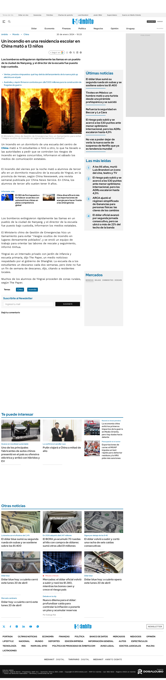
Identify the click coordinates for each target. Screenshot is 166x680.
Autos (122, 641)
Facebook (10, 626)
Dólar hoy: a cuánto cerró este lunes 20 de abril (19, 603)
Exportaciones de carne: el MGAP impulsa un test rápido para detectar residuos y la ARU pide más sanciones (112, 451)
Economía (49, 28)
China (26, 34)
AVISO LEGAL (107, 646)
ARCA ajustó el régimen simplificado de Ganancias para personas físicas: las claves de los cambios (106, 204)
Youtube (30, 627)
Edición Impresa (74, 641)
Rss (24, 646)
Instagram (17, 626)
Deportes (54, 641)
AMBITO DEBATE (107, 659)
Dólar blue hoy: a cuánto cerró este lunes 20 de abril (19, 581)
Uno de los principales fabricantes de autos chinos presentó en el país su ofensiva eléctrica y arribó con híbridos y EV (20, 454)
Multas (150, 646)
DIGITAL (54, 659)
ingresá (160, 21)
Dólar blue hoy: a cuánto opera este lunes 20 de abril (103, 581)
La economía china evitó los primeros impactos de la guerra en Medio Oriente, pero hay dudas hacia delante (112, 430)
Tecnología (9, 646)
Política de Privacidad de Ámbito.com (73, 646)
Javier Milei (97, 15)
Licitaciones (10, 650)
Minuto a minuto (51, 576)
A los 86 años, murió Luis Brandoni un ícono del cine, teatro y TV (106, 170)
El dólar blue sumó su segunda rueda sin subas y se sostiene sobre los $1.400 (104, 82)
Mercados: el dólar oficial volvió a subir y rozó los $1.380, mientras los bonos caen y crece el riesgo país (62, 584)
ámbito (4, 34)
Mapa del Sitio (39, 646)
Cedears (118, 280)
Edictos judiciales (130, 646)
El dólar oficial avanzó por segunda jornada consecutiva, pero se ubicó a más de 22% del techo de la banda (107, 221)
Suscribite (67, 304)
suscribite (151, 21)
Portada (8, 636)
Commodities (107, 280)
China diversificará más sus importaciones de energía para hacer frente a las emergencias (69, 199)
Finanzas (66, 28)
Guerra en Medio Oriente (131, 15)
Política (82, 28)
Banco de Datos (99, 636)
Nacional (24, 641)
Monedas (90, 280)
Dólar (34, 28)
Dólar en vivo (23, 15)
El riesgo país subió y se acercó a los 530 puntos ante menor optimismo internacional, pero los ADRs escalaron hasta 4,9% (103, 126)
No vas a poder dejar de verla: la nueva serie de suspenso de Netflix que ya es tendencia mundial (102, 144)
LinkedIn (23, 626)
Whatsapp (38, 626)
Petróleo (49, 15)
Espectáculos (139, 641)
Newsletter (160, 28)
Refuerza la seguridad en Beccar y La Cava (101, 111)
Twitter (4, 627)
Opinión (114, 28)
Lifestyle (8, 641)
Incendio (33, 289)
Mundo (15, 34)
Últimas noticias (27, 636)
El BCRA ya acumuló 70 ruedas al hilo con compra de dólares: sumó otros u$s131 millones (62, 542)
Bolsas (98, 280)
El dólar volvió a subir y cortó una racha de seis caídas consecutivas (101, 542)
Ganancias (37, 15)
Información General (101, 641)
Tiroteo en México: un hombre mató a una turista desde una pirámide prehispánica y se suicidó (102, 97)
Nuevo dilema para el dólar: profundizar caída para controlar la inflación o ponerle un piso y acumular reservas (61, 605)
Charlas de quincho (65, 15)
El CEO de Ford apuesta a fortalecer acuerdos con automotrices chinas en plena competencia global (27, 200)
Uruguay (130, 28)
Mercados (119, 636)
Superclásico (112, 15)
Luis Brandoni (83, 15)
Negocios (98, 28)
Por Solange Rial (49, 615)
